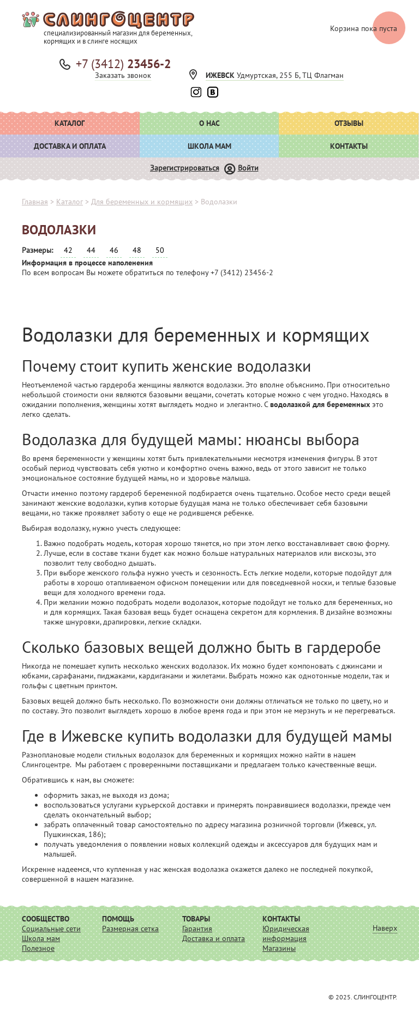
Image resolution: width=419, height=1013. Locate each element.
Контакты (349, 146)
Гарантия (197, 928)
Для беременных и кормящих (142, 202)
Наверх (385, 928)
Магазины (279, 948)
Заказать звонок (123, 75)
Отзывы (348, 123)
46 (114, 250)
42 (68, 250)
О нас (209, 123)
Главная (35, 202)
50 (159, 250)
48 (137, 250)
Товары (196, 919)
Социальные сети (51, 928)
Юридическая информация (285, 933)
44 (91, 250)
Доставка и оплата (70, 146)
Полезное (38, 948)
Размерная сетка (130, 928)
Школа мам (209, 146)
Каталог (70, 123)
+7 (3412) (123, 63)
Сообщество (45, 919)
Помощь (118, 919)
